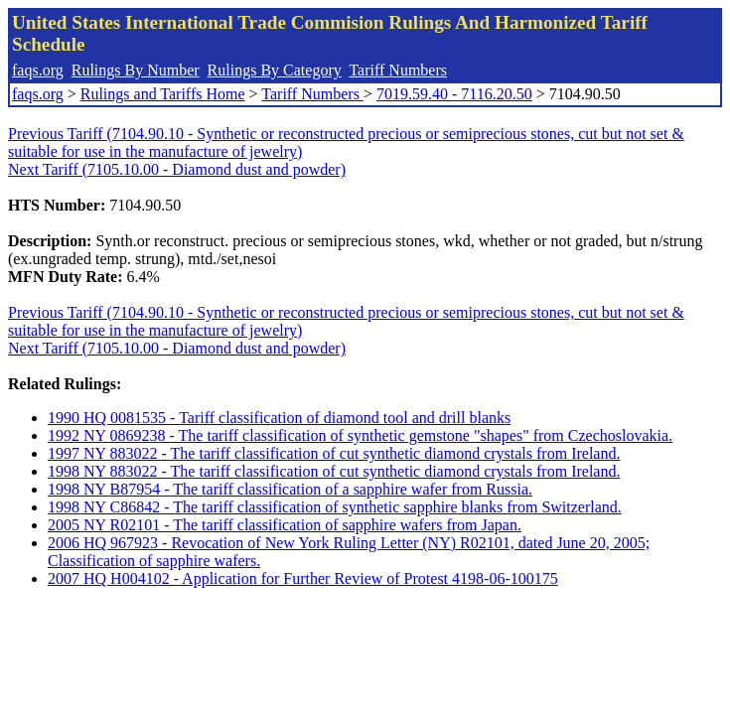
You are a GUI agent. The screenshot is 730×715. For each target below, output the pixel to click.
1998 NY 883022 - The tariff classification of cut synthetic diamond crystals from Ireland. (334, 471)
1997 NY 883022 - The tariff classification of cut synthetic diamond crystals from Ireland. (334, 453)
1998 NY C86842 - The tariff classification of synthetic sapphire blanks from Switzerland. (335, 507)
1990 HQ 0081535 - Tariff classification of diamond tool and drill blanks (279, 417)
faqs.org (38, 70)
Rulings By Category (275, 70)
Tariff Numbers (398, 70)
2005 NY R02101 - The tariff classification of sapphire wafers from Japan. (284, 524)
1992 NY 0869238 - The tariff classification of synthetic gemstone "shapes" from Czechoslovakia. (360, 435)
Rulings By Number (136, 70)
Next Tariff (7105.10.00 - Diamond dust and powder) (177, 169)
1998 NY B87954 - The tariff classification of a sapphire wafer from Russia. (290, 489)
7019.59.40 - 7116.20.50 (454, 93)
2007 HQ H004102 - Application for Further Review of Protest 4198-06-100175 (303, 578)
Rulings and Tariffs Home (162, 93)
